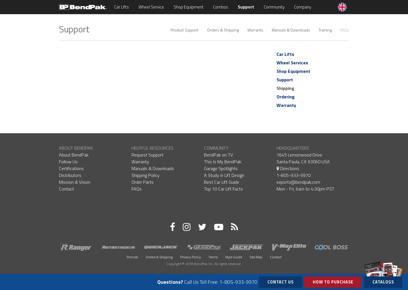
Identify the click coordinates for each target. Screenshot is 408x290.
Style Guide (233, 257)
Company (302, 7)
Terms (213, 257)
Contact (66, 188)
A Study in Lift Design (224, 175)
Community (274, 7)
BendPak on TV (218, 154)
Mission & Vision (74, 182)
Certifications (71, 168)
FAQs (344, 30)
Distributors (70, 175)
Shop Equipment (188, 7)
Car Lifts (121, 7)
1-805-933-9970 (294, 175)
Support (246, 7)
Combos (220, 7)
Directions (288, 168)
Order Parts (142, 182)
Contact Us (280, 282)
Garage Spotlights (221, 168)
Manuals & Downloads (291, 30)
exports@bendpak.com (298, 182)
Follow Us (68, 161)
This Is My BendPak (222, 161)
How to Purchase (333, 282)
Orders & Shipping (223, 30)
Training (325, 30)
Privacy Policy (190, 257)
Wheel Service (151, 7)
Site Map (256, 257)
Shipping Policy (145, 175)
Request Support (147, 154)
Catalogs (383, 280)
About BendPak (73, 154)
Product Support (185, 30)
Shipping (285, 88)
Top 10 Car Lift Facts (223, 188)
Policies (132, 257)
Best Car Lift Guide (221, 182)
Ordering (286, 96)
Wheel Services (292, 62)
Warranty (255, 30)
